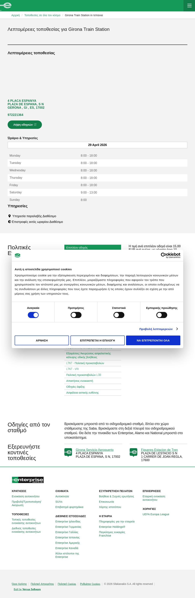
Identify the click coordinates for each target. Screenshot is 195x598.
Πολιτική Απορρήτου (42, 584)
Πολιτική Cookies (67, 584)
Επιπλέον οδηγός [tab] (78, 248)
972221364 (15, 114)
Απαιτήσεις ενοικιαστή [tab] (81, 381)
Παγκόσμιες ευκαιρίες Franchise (119, 534)
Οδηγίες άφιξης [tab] (77, 387)
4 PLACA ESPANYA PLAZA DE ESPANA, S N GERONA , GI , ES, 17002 (26, 104)
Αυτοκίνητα (64, 496)
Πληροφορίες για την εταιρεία (119, 521)
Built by (27, 589)
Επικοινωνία (108, 501)
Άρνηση (42, 340)
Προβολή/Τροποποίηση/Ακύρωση (32, 503)
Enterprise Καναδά (68, 548)
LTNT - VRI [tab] (74, 369)
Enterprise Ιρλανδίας (70, 521)
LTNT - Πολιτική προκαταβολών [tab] (86, 363)
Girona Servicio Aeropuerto (95, 449)
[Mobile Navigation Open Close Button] (189, 5)
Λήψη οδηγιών (25, 126)
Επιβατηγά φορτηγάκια (71, 507)
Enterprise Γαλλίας (68, 532)
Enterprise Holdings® (114, 526)
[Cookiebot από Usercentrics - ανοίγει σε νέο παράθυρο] (163, 255)
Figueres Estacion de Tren (159, 449)
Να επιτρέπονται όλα (153, 340)
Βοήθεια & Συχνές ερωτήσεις (118, 496)
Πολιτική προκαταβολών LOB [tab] (85, 375)
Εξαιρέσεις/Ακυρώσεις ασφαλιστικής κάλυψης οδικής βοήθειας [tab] (92, 355)
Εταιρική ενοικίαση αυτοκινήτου (163, 498)
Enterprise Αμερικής (69, 542)
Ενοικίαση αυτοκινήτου (28, 496)
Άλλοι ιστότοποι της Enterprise (75, 555)
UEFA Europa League (158, 514)
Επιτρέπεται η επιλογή (97, 340)
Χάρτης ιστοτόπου (112, 507)
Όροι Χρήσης (19, 584)
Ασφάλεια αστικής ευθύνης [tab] (84, 393)
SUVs (61, 501)
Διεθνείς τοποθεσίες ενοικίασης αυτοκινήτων (32, 530)
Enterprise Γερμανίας (70, 526)
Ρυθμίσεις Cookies (90, 584)
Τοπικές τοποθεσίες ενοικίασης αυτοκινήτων (32, 521)
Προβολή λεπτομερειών (156, 329)
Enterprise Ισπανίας (69, 537)
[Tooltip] (60, 216)
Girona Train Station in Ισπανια (84, 15)
